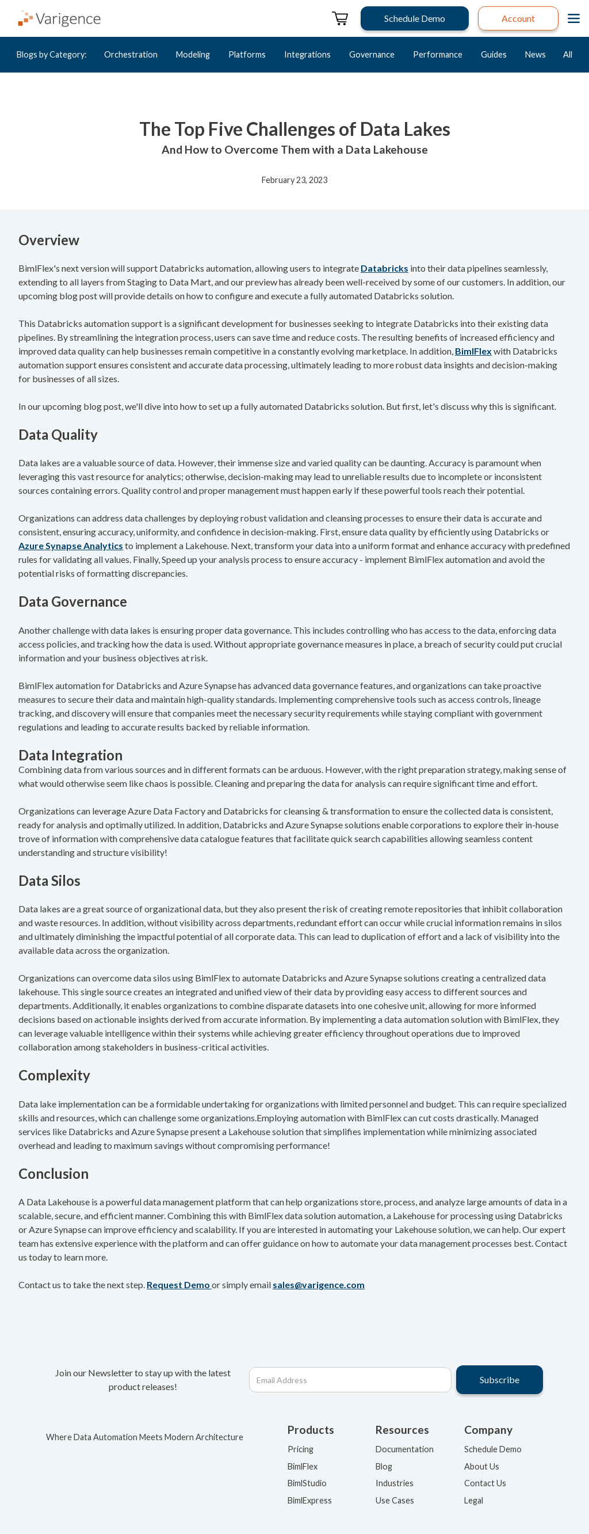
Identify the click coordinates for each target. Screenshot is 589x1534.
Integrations (307, 54)
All (567, 54)
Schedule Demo (493, 1449)
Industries (395, 1483)
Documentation (405, 1449)
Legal (473, 1500)
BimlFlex (473, 350)
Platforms (247, 54)
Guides (494, 54)
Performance (437, 54)
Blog (384, 1466)
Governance (372, 54)
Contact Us (485, 1483)
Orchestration (131, 54)
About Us (481, 1466)
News (535, 54)
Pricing (300, 1449)
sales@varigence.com (319, 1284)
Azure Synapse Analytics (70, 545)
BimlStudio (307, 1483)
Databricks (384, 267)
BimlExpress (310, 1500)
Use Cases (395, 1500)
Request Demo (179, 1284)
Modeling (193, 54)
